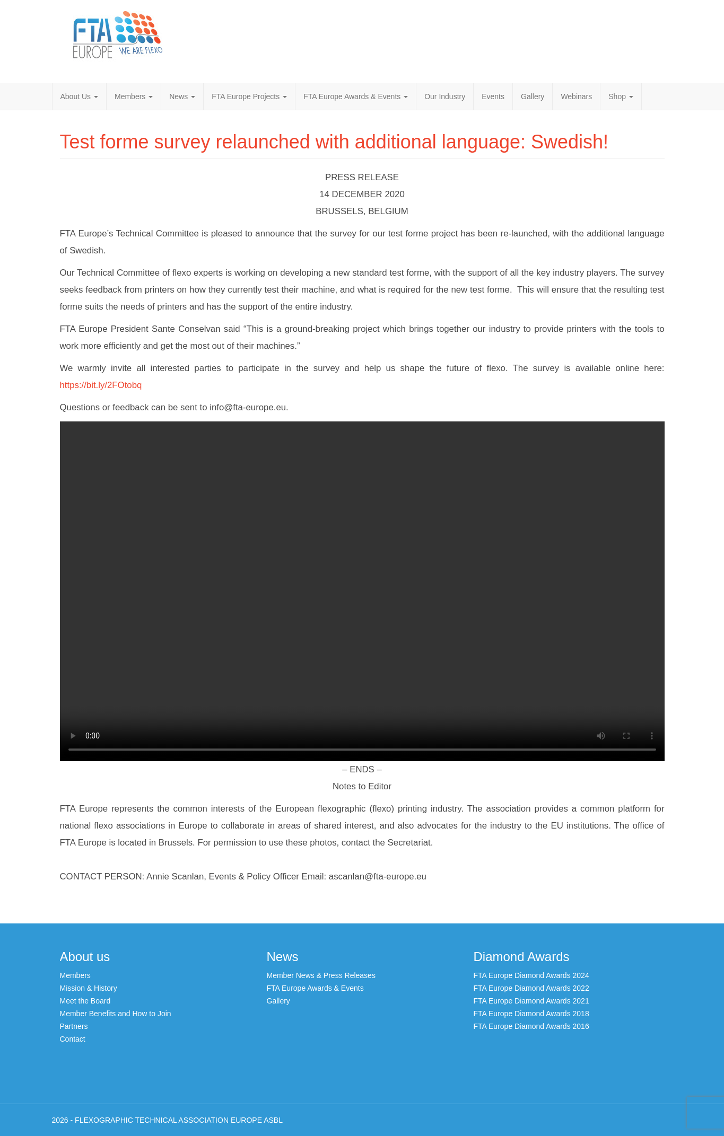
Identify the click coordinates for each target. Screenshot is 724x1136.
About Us (79, 96)
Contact (72, 1039)
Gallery (532, 96)
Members (134, 96)
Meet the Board (85, 1001)
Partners (74, 1026)
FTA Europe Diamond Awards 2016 (531, 1026)
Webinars (576, 96)
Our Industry (444, 96)
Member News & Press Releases (321, 975)
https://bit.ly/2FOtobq (101, 385)
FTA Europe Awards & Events (355, 96)
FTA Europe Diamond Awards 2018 (531, 1013)
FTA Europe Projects (249, 96)
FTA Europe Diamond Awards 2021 (531, 1001)
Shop (620, 96)
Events (493, 96)
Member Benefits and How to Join (115, 1013)
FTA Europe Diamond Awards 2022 (531, 988)
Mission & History (88, 988)
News (182, 96)
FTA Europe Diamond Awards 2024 (531, 975)
